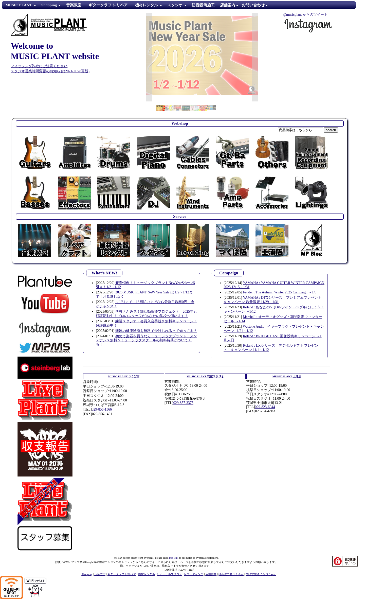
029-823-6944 (265, 407)
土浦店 (286, 376)
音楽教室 (73, 5)
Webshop (179, 123)
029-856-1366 (102, 409)
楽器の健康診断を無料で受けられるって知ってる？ (156, 331)
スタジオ (174, 5)
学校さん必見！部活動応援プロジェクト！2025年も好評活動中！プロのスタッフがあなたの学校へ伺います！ (146, 314)
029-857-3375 (183, 403)
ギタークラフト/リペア (108, 5)
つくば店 (123, 376)
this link (173, 557)
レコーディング (193, 574)
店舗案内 (210, 574)
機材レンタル (146, 5)
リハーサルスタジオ (169, 574)
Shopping (49, 5)
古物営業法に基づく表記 (261, 574)
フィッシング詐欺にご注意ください (39, 66)
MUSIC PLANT (19, 5)
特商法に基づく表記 (231, 574)
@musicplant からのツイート (305, 14)
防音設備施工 (203, 5)
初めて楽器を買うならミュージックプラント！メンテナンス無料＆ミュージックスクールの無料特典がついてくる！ (146, 340)
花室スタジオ (205, 376)
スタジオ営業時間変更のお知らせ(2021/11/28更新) (50, 71)
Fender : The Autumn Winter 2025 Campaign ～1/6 (279, 292)
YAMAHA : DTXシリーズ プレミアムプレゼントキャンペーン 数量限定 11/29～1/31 (272, 300)
